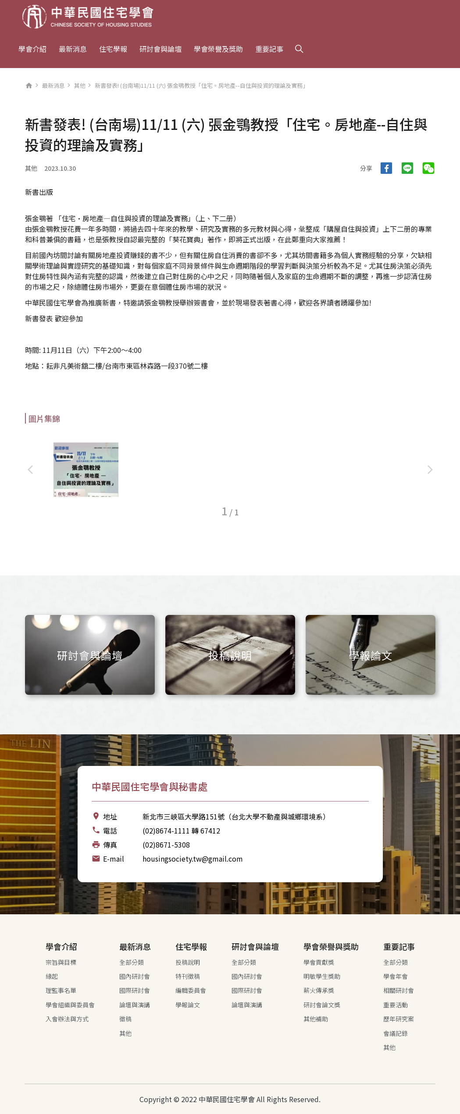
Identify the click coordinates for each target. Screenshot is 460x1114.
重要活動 (395, 1004)
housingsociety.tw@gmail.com (193, 858)
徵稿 (125, 1018)
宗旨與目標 (61, 962)
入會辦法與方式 (67, 1018)
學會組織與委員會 (70, 1004)
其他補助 (315, 1018)
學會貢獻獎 (318, 962)
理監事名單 (61, 990)
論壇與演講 (134, 1004)
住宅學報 (113, 48)
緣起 (52, 976)
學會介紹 (32, 48)
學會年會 (395, 976)
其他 (80, 85)
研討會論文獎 (321, 1004)
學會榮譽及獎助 (218, 48)
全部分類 (131, 962)
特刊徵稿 (187, 976)
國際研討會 (134, 990)
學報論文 (187, 1004)
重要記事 (269, 48)
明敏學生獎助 (321, 976)
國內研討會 (134, 976)
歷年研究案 (398, 1018)
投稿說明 (187, 962)
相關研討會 (398, 990)
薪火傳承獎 (318, 990)
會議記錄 (395, 1033)
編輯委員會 (190, 990)
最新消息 (73, 48)
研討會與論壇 (160, 48)
